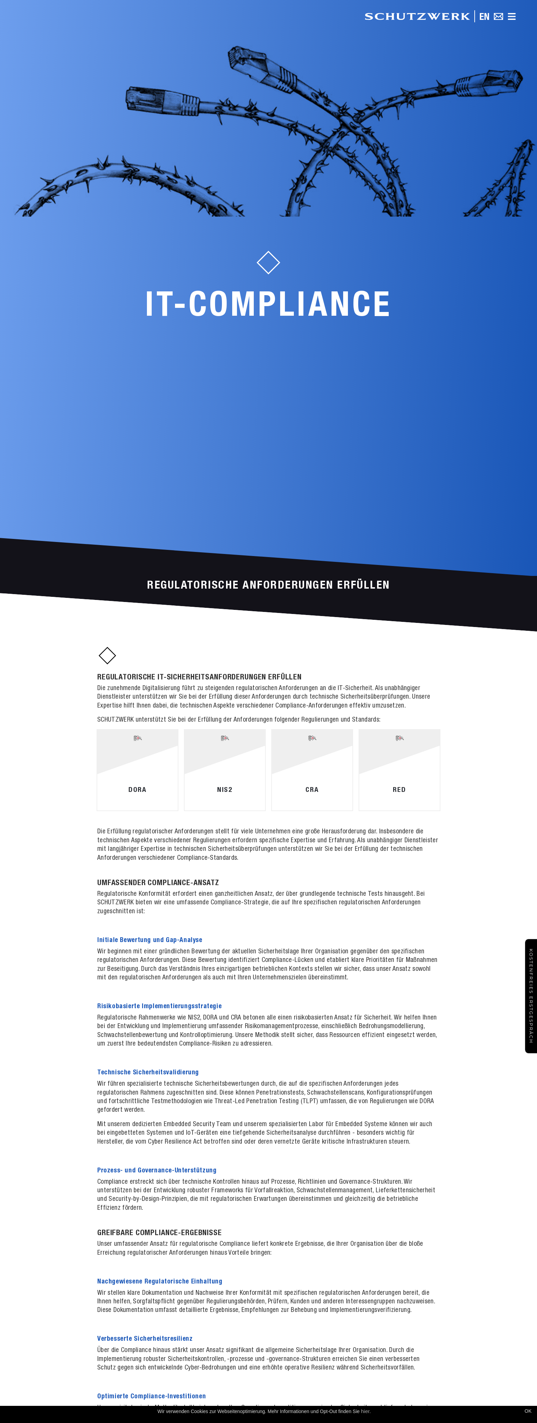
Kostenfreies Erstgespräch (531, 996)
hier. (366, 1411)
